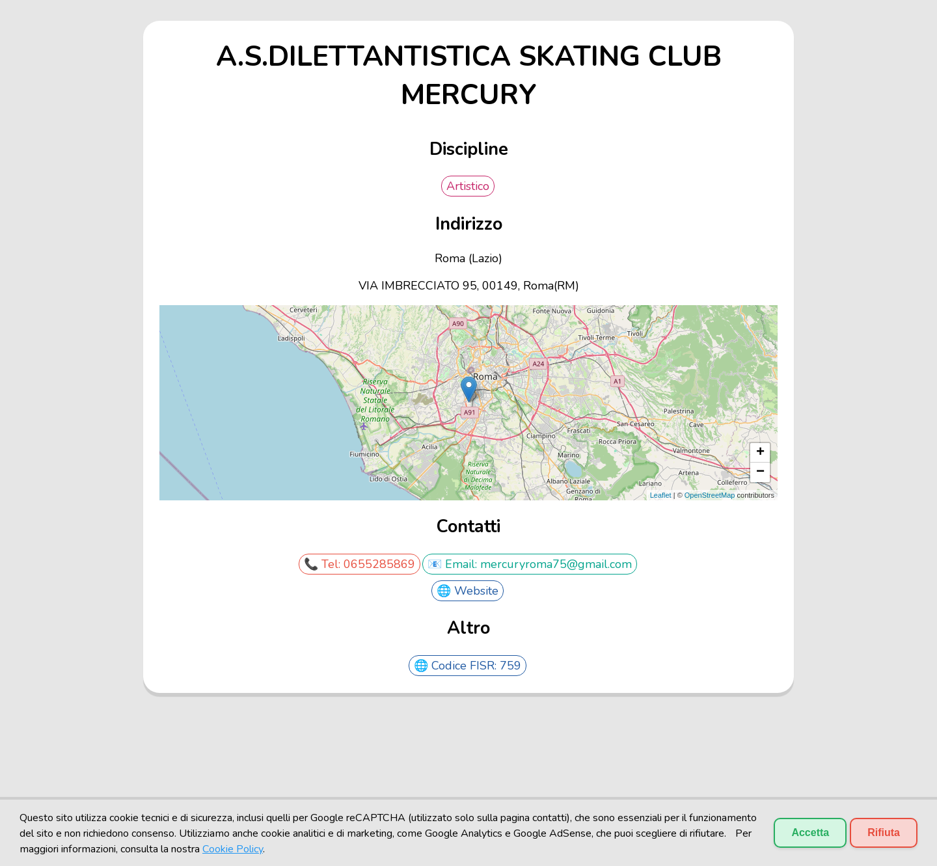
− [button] (760, 472)
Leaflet (661, 495)
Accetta (810, 832)
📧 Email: (454, 564)
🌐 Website (467, 591)
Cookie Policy (232, 849)
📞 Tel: (324, 564)
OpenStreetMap (710, 495)
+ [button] (760, 453)
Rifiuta (883, 832)
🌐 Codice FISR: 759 (467, 665)
